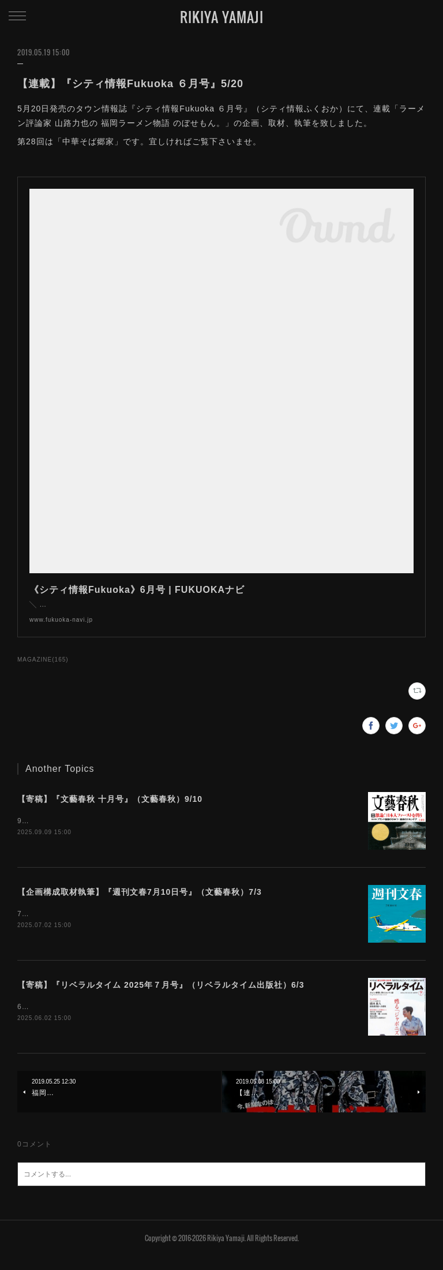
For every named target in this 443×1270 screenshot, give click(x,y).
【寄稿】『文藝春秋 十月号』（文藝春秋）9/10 (109, 810)
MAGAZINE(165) (43, 671)
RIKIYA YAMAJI (222, 16)
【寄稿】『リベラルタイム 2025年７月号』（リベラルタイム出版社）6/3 (161, 997)
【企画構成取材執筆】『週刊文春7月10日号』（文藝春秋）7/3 (139, 904)
